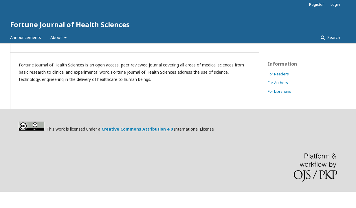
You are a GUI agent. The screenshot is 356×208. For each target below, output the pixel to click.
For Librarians (279, 91)
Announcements (25, 37)
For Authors (278, 82)
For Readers (278, 74)
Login (335, 4)
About (56, 37)
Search (333, 37)
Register (316, 4)
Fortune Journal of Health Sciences (70, 24)
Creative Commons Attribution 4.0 (137, 129)
